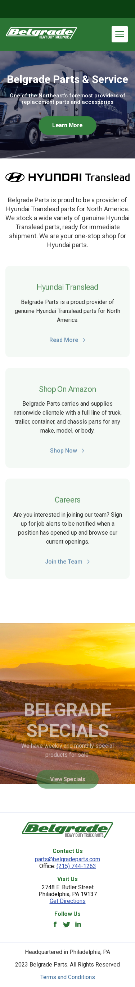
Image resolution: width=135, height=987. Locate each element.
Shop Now (67, 452)
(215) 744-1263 (76, 866)
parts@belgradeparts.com (67, 859)
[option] (67, 104)
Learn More (67, 125)
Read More (67, 342)
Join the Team (67, 563)
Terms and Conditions (67, 977)
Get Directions (68, 901)
